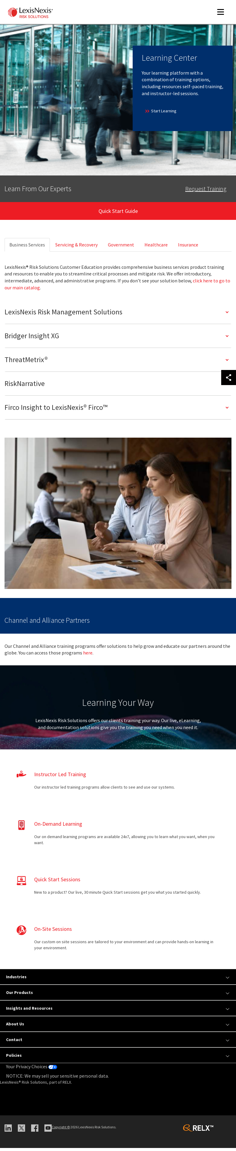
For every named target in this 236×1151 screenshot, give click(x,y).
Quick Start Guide (118, 212)
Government (121, 248)
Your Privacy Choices (31, 1069)
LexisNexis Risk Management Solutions (63, 315)
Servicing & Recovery (76, 248)
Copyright (61, 1130)
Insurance (188, 248)
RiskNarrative (25, 386)
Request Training (205, 188)
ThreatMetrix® (26, 362)
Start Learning (160, 111)
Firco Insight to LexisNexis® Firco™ (56, 410)
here (87, 656)
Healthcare (156, 248)
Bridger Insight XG (32, 338)
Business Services (27, 248)
